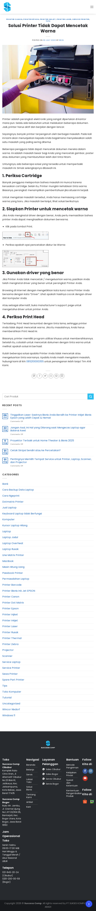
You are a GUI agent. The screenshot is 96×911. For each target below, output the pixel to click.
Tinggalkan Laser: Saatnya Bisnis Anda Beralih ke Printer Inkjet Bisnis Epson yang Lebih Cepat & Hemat (50, 416)
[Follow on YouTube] (85, 778)
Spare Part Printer (13, 679)
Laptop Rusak (10, 549)
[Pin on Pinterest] (56, 376)
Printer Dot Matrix (13, 602)
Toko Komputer (11, 691)
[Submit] (91, 397)
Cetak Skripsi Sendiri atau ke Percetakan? (35, 450)
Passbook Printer (12, 573)
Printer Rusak (10, 632)
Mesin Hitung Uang (13, 567)
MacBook (8, 561)
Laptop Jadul (10, 537)
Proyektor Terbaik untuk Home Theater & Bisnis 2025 (42, 440)
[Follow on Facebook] (85, 771)
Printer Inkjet (48, 19)
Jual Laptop (9, 507)
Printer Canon (14, 19)
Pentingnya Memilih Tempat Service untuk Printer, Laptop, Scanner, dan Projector (51, 460)
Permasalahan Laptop (15, 579)
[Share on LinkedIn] (61, 376)
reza (61, 40)
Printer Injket (10, 614)
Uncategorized (11, 703)
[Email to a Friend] (50, 376)
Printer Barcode (12, 585)
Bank (5, 484)
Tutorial (7, 697)
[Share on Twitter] (45, 376)
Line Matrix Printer (13, 555)
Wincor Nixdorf (11, 709)
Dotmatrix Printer (13, 501)
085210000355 (35, 361)
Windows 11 (8, 715)
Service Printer (80, 19)
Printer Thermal (12, 638)
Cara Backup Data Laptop (18, 489)
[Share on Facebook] (39, 376)
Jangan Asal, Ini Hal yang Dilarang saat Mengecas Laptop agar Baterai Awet (47, 429)
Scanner (7, 656)
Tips (48, 21)
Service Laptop (11, 662)
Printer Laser (64, 19)
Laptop (6, 531)
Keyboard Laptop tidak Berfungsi (22, 513)
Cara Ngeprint (11, 495)
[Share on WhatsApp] (34, 376)
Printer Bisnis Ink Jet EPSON (18, 591)
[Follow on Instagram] (90, 771)
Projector (8, 650)
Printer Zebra (10, 644)
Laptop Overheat (12, 543)
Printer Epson (31, 19)
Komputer (8, 519)
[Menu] (92, 7)
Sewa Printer (10, 674)
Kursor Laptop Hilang (14, 525)
